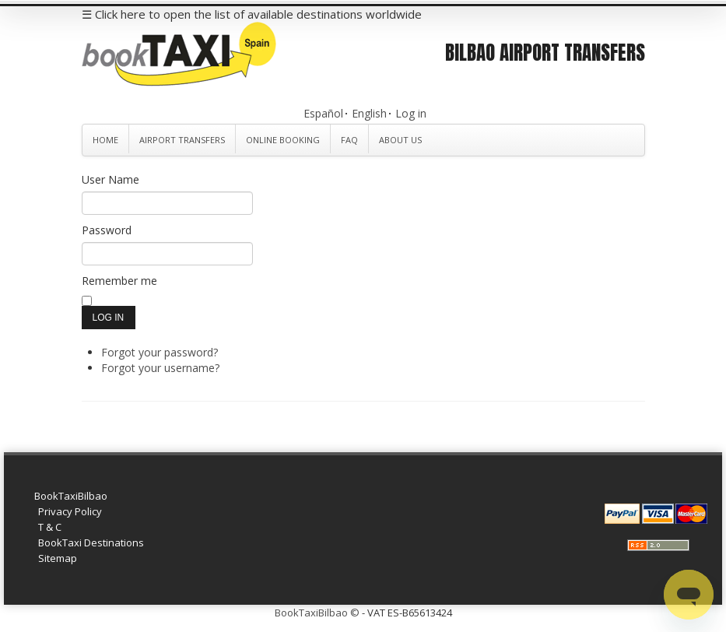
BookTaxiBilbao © (317, 613)
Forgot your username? (160, 367)
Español (323, 113)
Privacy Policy (70, 511)
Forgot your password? (159, 352)
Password (107, 230)
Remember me (119, 280)
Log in (410, 113)
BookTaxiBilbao (70, 496)
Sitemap (57, 558)
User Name (110, 179)
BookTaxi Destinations (91, 542)
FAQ (349, 140)
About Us (400, 140)
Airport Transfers (182, 140)
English (369, 113)
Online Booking (283, 140)
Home (105, 140)
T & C (49, 527)
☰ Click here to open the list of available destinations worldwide (252, 14)
